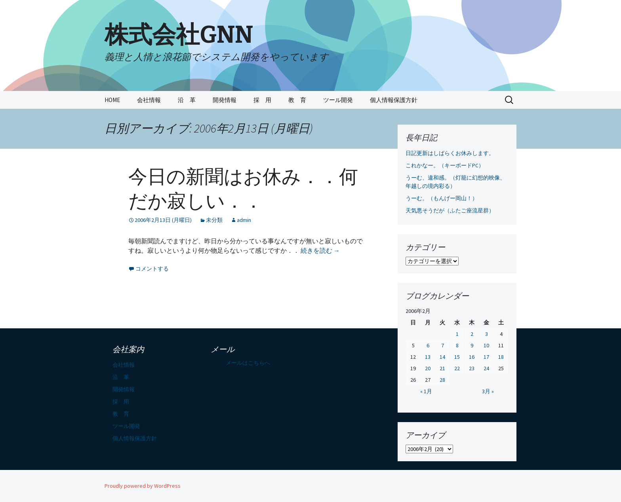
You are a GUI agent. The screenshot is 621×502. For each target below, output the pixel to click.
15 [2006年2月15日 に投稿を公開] (457, 356)
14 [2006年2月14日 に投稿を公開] (442, 356)
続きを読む (320, 250)
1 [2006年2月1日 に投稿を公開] (457, 333)
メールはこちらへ (248, 362)
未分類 (214, 220)
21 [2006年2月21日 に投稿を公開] (442, 368)
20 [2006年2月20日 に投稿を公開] (428, 368)
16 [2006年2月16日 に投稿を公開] (471, 356)
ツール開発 (338, 100)
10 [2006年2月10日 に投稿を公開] (486, 345)
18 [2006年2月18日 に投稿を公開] (501, 356)
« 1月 (426, 391)
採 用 (262, 100)
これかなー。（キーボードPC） (445, 165)
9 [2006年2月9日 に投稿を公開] (472, 345)
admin (244, 220)
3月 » (488, 391)
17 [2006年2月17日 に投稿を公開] (486, 356)
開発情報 (224, 100)
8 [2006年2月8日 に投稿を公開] (457, 345)
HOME (112, 100)
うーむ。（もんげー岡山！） (442, 198)
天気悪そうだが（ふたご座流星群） (450, 210)
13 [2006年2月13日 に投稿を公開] (428, 356)
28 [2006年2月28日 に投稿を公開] (442, 379)
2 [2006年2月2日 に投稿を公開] (472, 333)
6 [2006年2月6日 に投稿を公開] (428, 345)
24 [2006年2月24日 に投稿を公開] (486, 368)
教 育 (297, 100)
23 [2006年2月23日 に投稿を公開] (471, 368)
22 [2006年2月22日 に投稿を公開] (457, 368)
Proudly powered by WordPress (143, 485)
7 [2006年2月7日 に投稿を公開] (442, 345)
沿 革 (187, 100)
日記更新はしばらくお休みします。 (450, 153)
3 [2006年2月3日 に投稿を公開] (486, 333)
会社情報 (149, 100)
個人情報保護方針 (393, 100)
